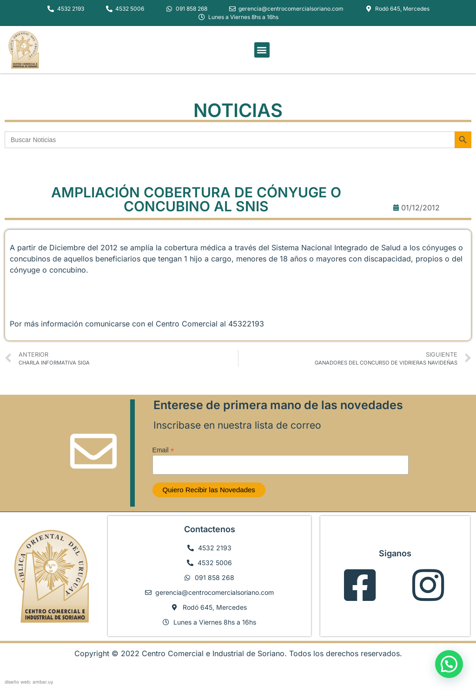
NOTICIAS (238, 110)
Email (163, 450)
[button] (262, 50)
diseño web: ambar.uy (29, 681)
